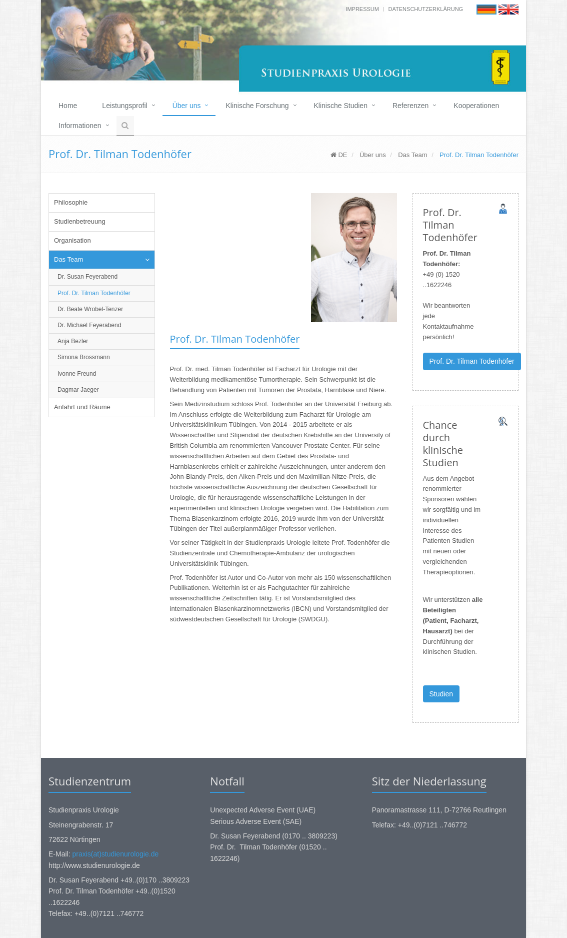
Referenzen (410, 106)
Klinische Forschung (257, 106)
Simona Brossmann (84, 357)
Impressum (362, 9)
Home (67, 106)
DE (339, 155)
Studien (441, 694)
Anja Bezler (73, 341)
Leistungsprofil (124, 106)
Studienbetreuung (80, 221)
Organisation (72, 240)
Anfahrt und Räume (82, 407)
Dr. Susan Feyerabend (88, 276)
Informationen (80, 126)
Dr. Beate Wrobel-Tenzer (90, 309)
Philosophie (71, 202)
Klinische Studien (341, 106)
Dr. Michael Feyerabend (89, 325)
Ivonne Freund (77, 373)
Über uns (186, 106)
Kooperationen (476, 106)
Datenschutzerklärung (426, 9)
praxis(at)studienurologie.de (115, 854)
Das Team (412, 155)
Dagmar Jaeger (78, 389)
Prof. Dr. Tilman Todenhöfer (94, 293)
